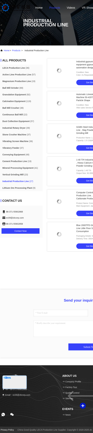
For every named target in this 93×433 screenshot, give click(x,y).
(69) (12, 88)
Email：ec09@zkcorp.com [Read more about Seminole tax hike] (16, 395)
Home (39, 7)
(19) (18, 81)
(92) (16, 94)
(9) (18, 188)
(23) (15, 174)
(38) (13, 108)
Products (54, 7)
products (16, 50)
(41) (20, 168)
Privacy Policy (7, 430)
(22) (14, 114)
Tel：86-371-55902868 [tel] (14, 389)
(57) (19, 74)
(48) (15, 154)
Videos (71, 7)
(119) (16, 101)
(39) (16, 128)
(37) (16, 134)
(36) (15, 68)
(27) (17, 181)
